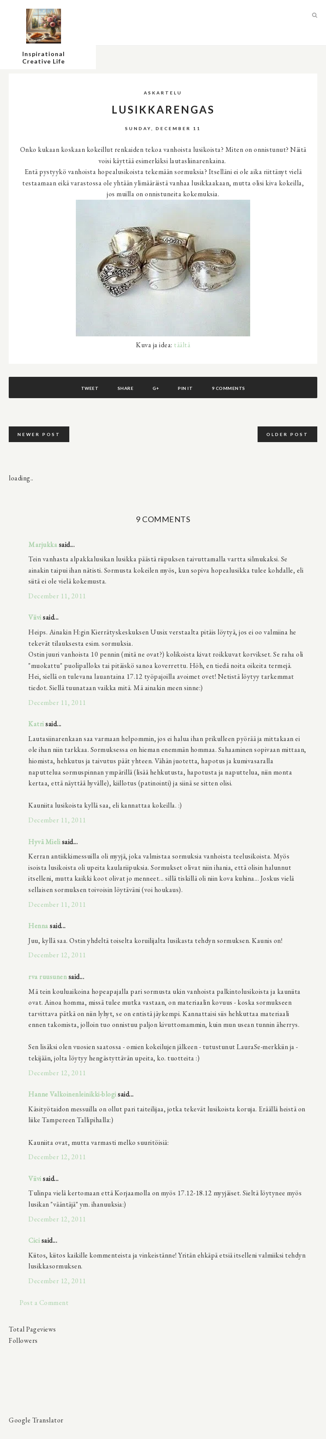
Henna (38, 925)
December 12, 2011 (57, 954)
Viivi (34, 617)
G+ (156, 388)
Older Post (287, 434)
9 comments (228, 388)
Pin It (185, 388)
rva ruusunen (47, 976)
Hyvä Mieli (44, 841)
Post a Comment (44, 1302)
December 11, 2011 (57, 595)
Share (126, 388)
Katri (36, 723)
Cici (34, 1240)
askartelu (163, 92)
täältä (182, 344)
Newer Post (39, 434)
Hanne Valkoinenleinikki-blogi (72, 1094)
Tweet (90, 388)
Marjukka (42, 544)
